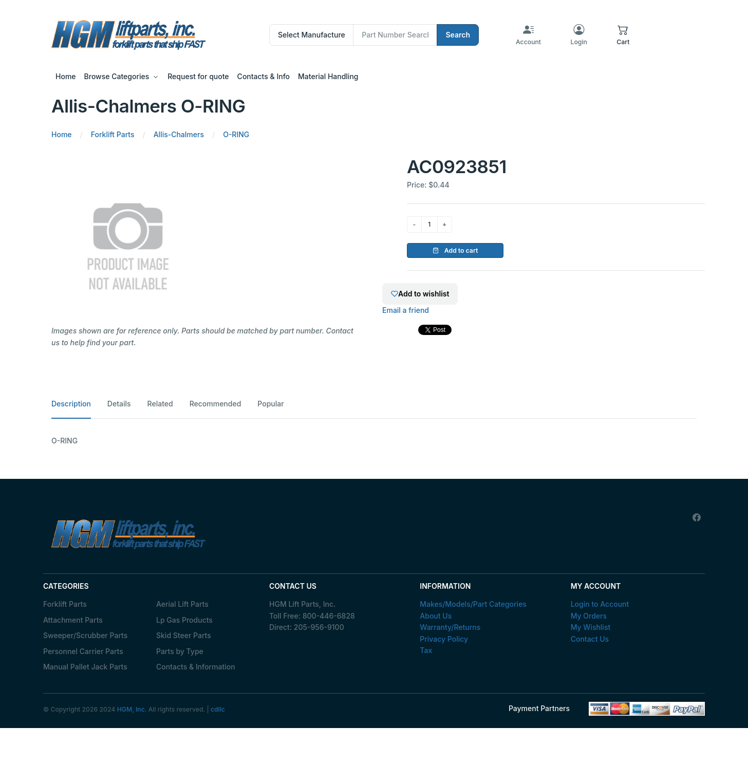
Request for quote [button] (198, 76)
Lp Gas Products (184, 620)
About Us (436, 615)
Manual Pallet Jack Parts (85, 666)
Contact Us (590, 639)
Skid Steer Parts (183, 635)
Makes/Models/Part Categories (473, 604)
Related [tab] (160, 403)
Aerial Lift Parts (182, 604)
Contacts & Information (195, 666)
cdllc (218, 709)
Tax (426, 650)
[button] (622, 35)
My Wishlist (591, 627)
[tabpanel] (374, 440)
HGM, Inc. (132, 709)
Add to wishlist (420, 293)
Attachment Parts (73, 620)
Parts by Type (179, 651)
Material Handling (328, 76)
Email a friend (405, 310)
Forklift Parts (65, 604)
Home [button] (65, 76)
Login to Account (600, 604)
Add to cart (455, 250)
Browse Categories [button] (116, 76)
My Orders (589, 615)
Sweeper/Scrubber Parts (85, 635)
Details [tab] (119, 403)
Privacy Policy (444, 639)
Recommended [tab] (215, 403)
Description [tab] (71, 403)
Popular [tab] (270, 403)
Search (457, 34)
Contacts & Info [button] (263, 76)
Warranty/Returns (450, 627)
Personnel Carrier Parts (83, 651)
